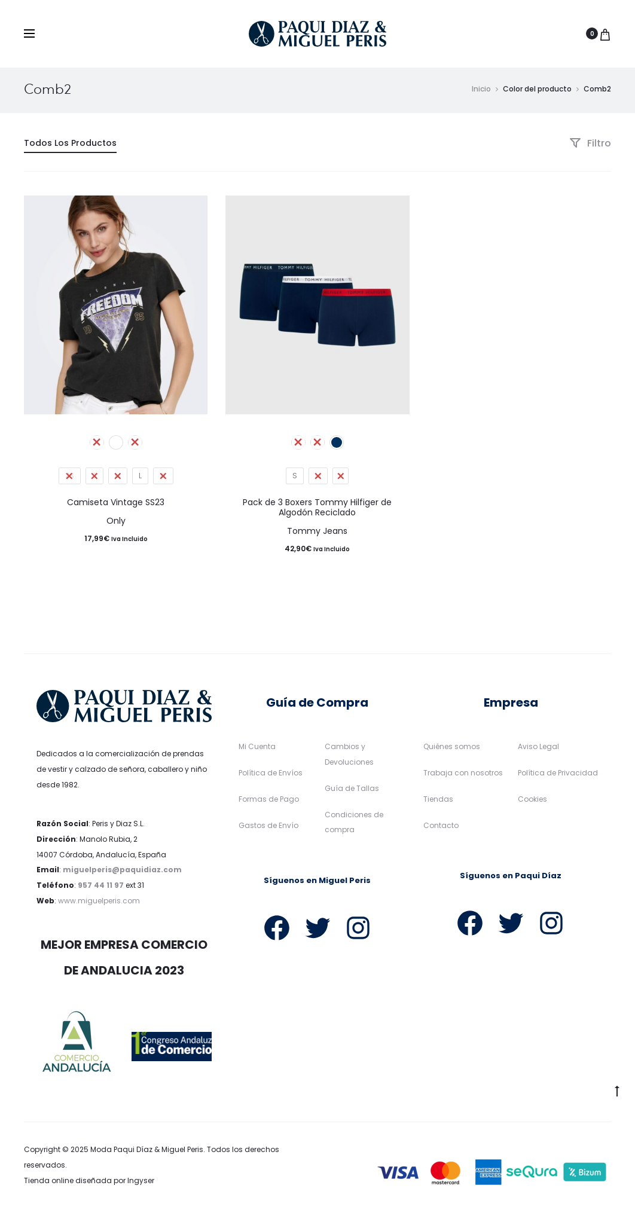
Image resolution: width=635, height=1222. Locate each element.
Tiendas (438, 801)
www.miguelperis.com (99, 903)
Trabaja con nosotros (463, 776)
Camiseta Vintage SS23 (115, 505)
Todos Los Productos (70, 146)
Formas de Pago (269, 801)
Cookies (532, 801)
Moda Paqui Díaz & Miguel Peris (146, 1152)
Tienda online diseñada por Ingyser (89, 1183)
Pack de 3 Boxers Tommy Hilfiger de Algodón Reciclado (317, 510)
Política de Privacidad (558, 776)
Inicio (481, 92)
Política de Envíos (271, 776)
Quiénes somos (451, 749)
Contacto (441, 828)
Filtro (590, 146)
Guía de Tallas (352, 791)
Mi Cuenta (257, 749)
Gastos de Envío (268, 828)
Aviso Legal (538, 749)
